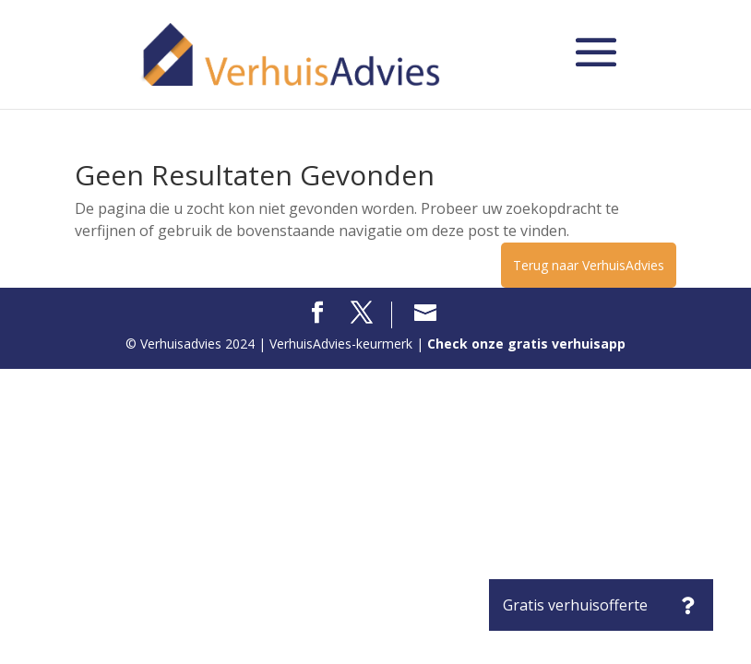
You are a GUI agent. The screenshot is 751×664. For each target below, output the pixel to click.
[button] (687, 605)
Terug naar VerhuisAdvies (588, 265)
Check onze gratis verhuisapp (526, 343)
